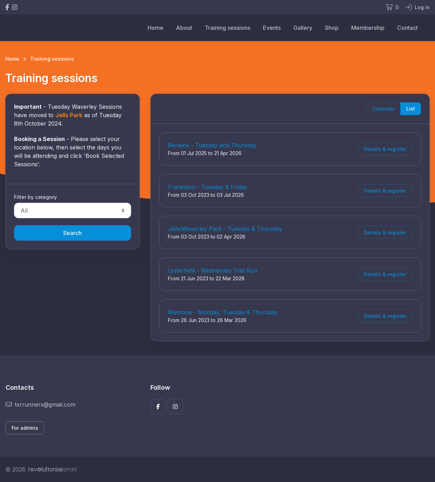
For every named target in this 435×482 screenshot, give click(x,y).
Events (272, 27)
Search (72, 232)
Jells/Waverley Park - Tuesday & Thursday (225, 228)
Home (155, 27)
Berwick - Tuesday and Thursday (212, 145)
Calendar (383, 109)
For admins (25, 428)
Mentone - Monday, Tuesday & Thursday (223, 312)
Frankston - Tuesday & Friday (207, 186)
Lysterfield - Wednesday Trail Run (212, 270)
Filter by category (35, 197)
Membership (368, 27)
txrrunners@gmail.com (40, 404)
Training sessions (227, 27)
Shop (332, 27)
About (184, 27)
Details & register (385, 149)
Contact (407, 27)
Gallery (302, 27)
